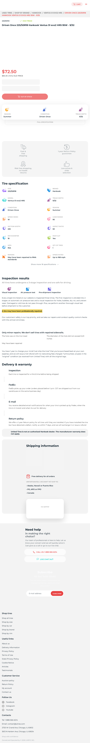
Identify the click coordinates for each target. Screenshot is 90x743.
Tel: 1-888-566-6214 (10, 718)
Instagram (8, 704)
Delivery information (10, 645)
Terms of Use (7, 653)
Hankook (37, 13)
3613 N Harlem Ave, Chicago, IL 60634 (17, 729)
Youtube (7, 708)
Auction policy (8, 678)
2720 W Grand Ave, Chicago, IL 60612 (17, 726)
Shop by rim (7, 631)
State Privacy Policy (10, 657)
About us (6, 642)
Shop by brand (22, 13)
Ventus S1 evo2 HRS (53, 13)
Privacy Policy (7, 649)
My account (7, 686)
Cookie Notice (8, 661)
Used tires (7, 13)
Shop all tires (7, 616)
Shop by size (7, 620)
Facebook (8, 700)
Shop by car (7, 624)
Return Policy (7, 682)
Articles (5, 665)
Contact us (6, 690)
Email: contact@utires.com (13, 722)
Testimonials (7, 668)
